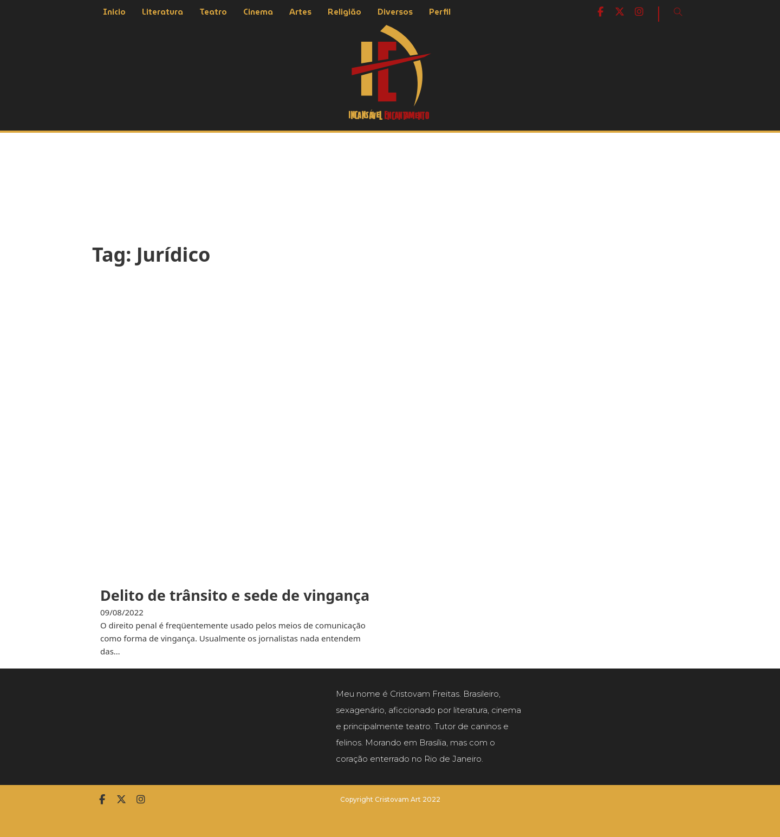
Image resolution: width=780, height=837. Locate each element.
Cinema (258, 11)
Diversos (395, 11)
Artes (300, 11)
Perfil (440, 11)
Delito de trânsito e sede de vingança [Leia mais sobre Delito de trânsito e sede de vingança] (234, 595)
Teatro (213, 11)
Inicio (114, 11)
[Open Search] (678, 12)
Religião (344, 11)
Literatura (162, 11)
